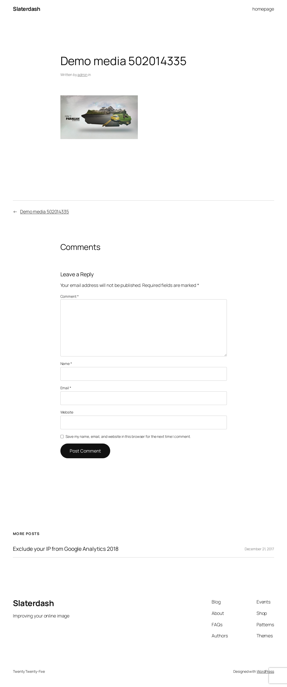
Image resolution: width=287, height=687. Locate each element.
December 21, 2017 (259, 548)
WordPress (265, 671)
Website (66, 412)
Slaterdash (26, 8)
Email (65, 387)
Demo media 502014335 (44, 211)
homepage (263, 9)
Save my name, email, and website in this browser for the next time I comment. (128, 436)
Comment (69, 296)
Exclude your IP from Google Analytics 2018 (65, 549)
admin (82, 74)
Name (66, 363)
